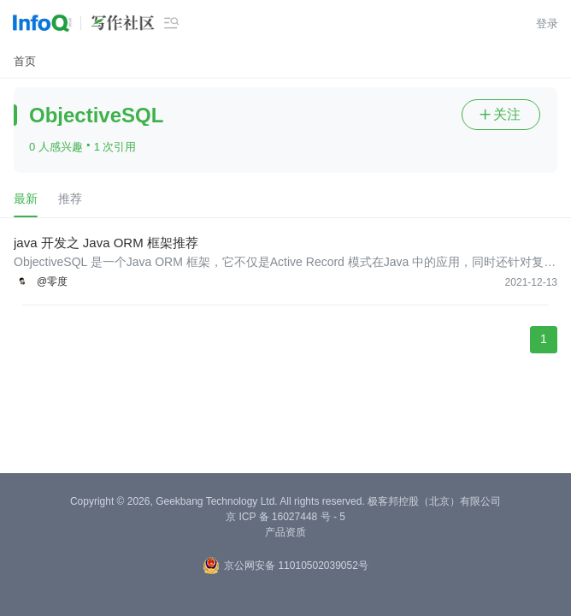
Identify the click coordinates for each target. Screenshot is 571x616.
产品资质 (285, 532)
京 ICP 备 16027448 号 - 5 (285, 517)
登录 (547, 23)
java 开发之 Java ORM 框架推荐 (106, 242)
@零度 (52, 281)
